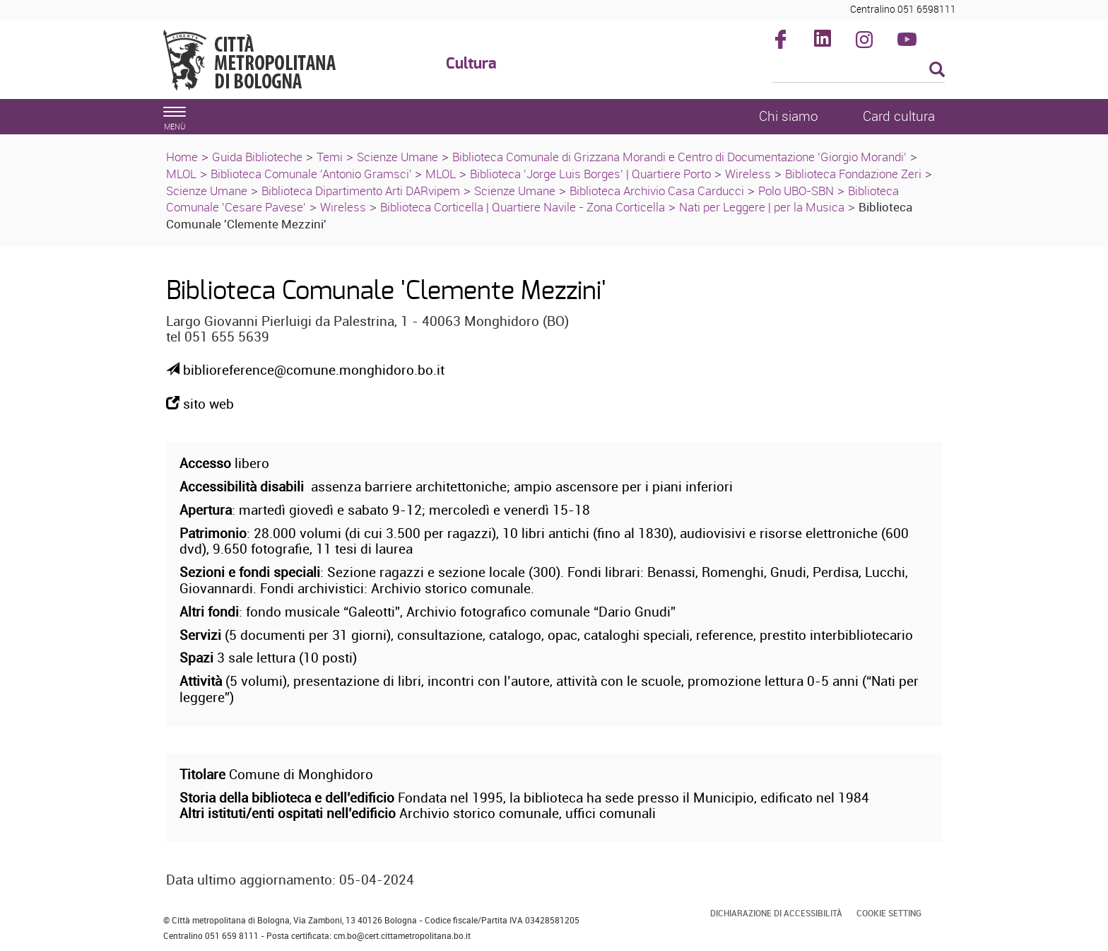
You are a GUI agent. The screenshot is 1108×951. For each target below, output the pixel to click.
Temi (330, 156)
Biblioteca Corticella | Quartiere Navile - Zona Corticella (522, 207)
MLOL (181, 173)
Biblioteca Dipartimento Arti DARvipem (360, 190)
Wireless (748, 173)
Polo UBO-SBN (796, 190)
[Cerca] (858, 71)
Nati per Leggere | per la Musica (761, 207)
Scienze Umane (397, 156)
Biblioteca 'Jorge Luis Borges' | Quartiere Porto (590, 173)
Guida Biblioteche (257, 156)
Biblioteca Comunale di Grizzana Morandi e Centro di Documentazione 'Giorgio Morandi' (679, 156)
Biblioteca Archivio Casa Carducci (657, 190)
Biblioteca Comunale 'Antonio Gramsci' (313, 173)
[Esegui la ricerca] (937, 70)
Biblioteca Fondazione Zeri (853, 173)
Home (182, 156)
